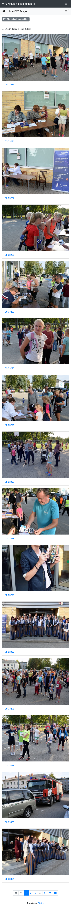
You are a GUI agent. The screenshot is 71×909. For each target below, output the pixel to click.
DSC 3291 (9, 425)
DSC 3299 (9, 765)
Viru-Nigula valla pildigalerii (18, 3)
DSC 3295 (9, 595)
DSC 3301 (9, 879)
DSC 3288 (9, 255)
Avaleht (3, 11)
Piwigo (41, 903)
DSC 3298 (9, 708)
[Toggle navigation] (66, 4)
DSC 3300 (9, 822)
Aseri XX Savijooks (19, 11)
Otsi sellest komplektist (15, 19)
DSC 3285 (9, 84)
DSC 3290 (9, 368)
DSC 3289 (9, 312)
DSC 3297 (9, 652)
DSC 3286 (9, 141)
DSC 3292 (9, 482)
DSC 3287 (9, 198)
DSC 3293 (9, 538)
